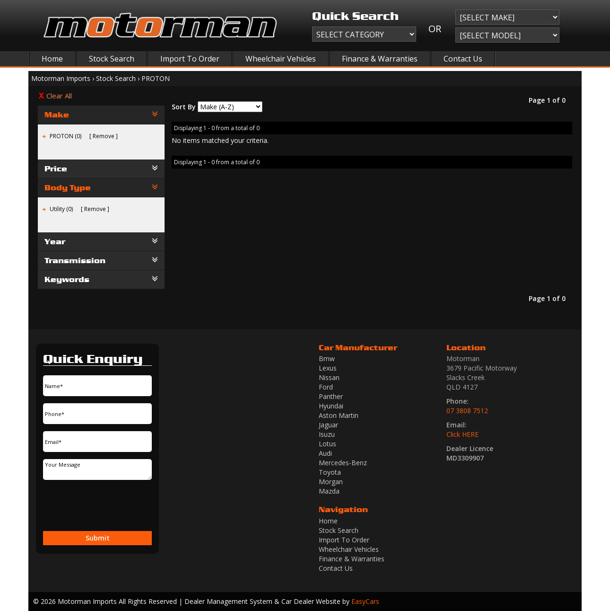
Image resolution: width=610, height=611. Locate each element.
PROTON (155, 78)
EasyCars (365, 601)
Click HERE (462, 434)
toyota (330, 472)
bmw (327, 358)
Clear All (59, 95)
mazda (329, 491)
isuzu (327, 434)
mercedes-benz (343, 462)
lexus (328, 367)
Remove (103, 136)
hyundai (331, 405)
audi (325, 453)
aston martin (338, 415)
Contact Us (463, 58)
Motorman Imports (60, 78)
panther (331, 396)
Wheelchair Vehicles (280, 58)
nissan (329, 377)
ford (326, 386)
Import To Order (189, 58)
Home (52, 58)
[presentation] (93, 506)
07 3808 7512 (467, 410)
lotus (327, 443)
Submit (98, 537)
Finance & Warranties (380, 58)
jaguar (328, 424)
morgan (331, 481)
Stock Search (111, 58)
